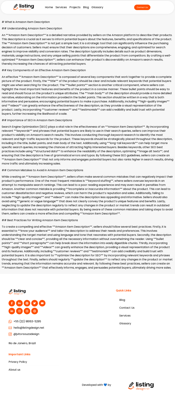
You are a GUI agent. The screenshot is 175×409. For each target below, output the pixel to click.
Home (49, 7)
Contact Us (126, 308)
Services (61, 7)
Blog (86, 7)
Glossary (97, 7)
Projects (74, 7)
